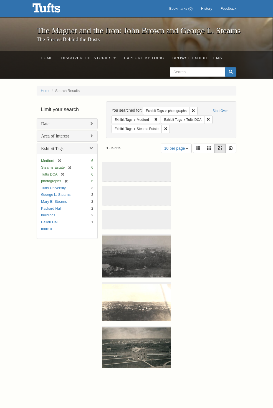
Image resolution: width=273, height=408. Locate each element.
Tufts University (53, 188)
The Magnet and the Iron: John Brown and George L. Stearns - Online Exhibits (53, 10)
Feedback (228, 8)
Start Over (220, 111)
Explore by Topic (144, 58)
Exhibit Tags (52, 148)
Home (47, 58)
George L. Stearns (55, 194)
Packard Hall (51, 208)
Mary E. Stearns (54, 201)
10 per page (176, 148)
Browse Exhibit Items (197, 58)
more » (46, 229)
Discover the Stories (88, 58)
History (206, 8)
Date (45, 123)
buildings (48, 215)
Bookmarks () (181, 8)
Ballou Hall (49, 222)
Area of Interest (55, 136)
